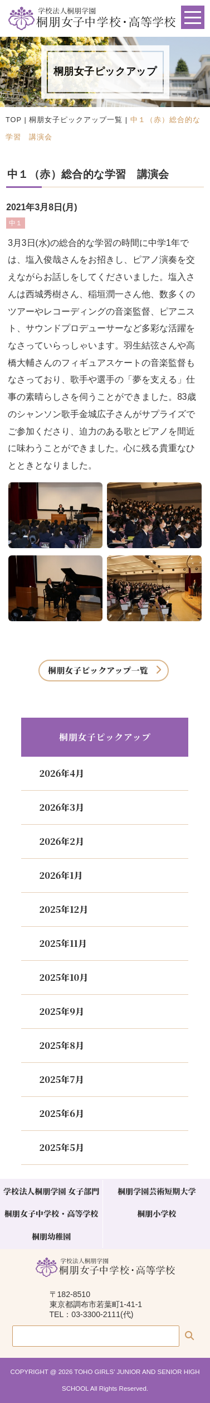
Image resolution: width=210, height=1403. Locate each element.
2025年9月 (61, 1011)
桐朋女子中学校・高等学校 (51, 1213)
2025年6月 (61, 1113)
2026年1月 (60, 875)
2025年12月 (63, 909)
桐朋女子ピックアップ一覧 (76, 119)
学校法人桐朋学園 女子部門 (51, 1191)
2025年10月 (63, 977)
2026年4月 (61, 773)
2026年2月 (61, 841)
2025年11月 (62, 943)
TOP (14, 119)
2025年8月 (61, 1045)
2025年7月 (61, 1079)
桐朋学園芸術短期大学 (157, 1191)
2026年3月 (61, 807)
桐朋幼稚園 (51, 1236)
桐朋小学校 (156, 1213)
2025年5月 (61, 1147)
